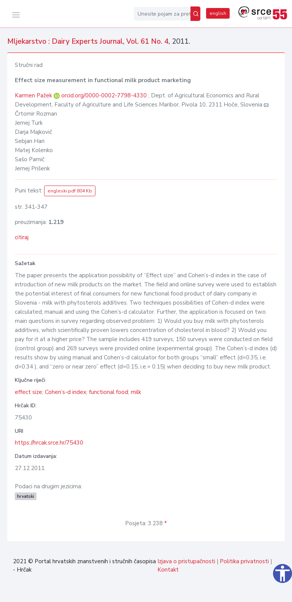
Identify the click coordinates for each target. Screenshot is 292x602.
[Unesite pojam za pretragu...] (162, 13)
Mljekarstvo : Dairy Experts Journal (65, 41)
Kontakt (168, 569)
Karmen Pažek (34, 95)
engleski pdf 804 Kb (70, 191)
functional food (108, 392)
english (217, 13)
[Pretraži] (195, 13)
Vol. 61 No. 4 (147, 41)
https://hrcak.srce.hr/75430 (49, 442)
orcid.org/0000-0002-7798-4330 (104, 95)
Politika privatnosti (244, 561)
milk (136, 392)
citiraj (22, 237)
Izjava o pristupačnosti (186, 561)
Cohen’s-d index (65, 392)
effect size (28, 392)
